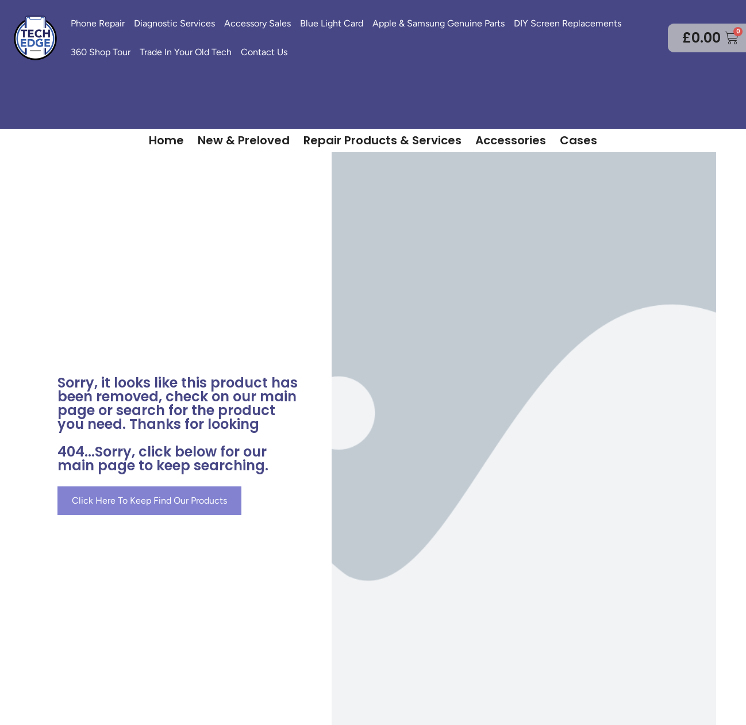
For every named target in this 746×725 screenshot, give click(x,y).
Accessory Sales (257, 23)
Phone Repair (98, 23)
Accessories (510, 140)
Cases (578, 140)
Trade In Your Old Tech (186, 52)
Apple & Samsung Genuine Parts (438, 23)
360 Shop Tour (100, 52)
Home (166, 140)
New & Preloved (244, 140)
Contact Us (264, 52)
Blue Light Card (331, 23)
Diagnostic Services (174, 23)
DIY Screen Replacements (567, 23)
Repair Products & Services (382, 140)
